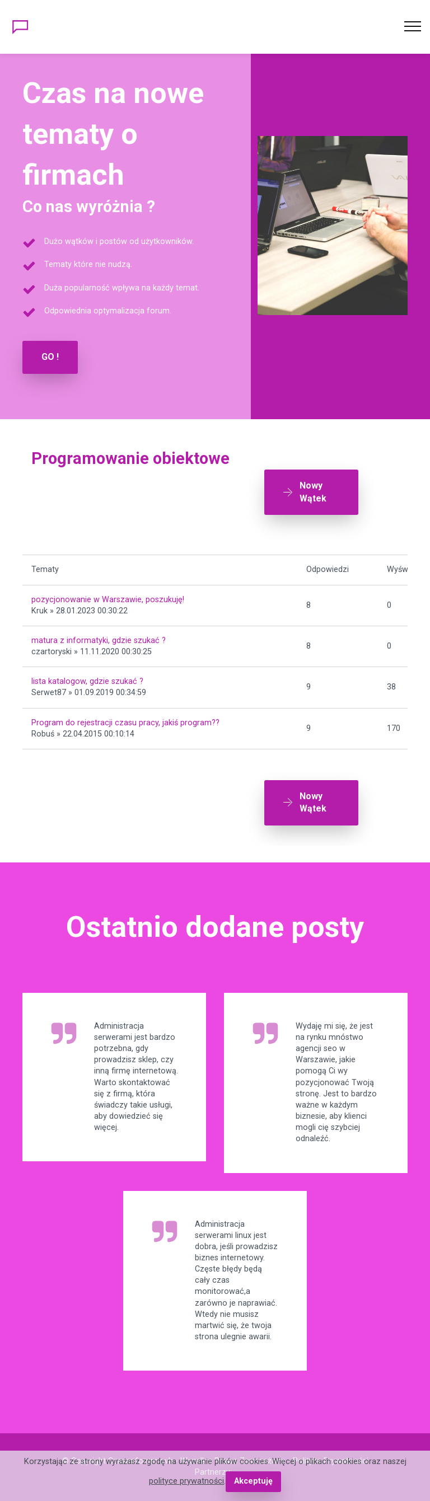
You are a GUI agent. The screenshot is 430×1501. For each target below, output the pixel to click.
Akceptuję (253, 1481)
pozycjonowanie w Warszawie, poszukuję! (107, 599)
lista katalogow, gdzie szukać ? (87, 681)
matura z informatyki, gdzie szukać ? (98, 640)
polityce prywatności (186, 1481)
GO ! (50, 356)
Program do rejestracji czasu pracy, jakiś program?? (125, 723)
